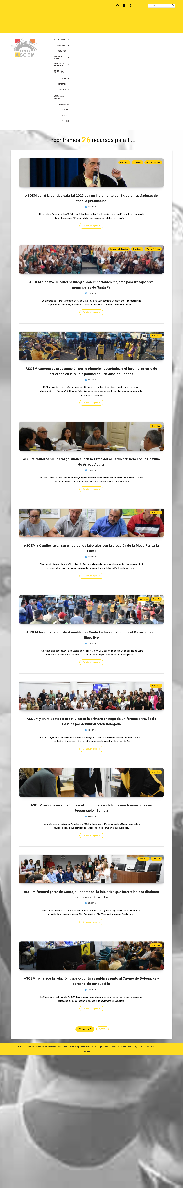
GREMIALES (81, 17)
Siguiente (102, 1163)
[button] (63, 17)
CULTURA (62, 23)
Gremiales (124, 67)
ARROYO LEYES (20, 5)
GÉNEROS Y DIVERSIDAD (166, 17)
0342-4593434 (144, 1180)
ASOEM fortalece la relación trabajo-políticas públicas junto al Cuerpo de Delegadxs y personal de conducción (91, 1113)
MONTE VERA (37, 5)
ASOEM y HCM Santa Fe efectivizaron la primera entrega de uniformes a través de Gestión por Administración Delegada (91, 787)
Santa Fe (156, 621)
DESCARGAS (136, 23)
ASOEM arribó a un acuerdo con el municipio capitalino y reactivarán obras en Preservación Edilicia (91, 895)
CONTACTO (160, 23)
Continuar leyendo (91, 153)
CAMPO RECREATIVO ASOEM (114, 23)
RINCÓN (62, 5)
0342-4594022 (129, 1180)
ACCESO (172, 23)
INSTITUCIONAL (63, 17)
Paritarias (137, 67)
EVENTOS (92, 23)
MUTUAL (148, 23)
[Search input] (160, 5)
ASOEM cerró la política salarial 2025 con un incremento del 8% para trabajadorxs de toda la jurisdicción (91, 124)
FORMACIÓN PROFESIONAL (140, 17)
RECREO (50, 5)
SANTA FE (74, 5)
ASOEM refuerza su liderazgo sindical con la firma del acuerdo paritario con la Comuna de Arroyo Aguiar (91, 460)
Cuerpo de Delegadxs (119, 176)
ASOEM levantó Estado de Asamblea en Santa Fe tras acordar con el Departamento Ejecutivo (91, 678)
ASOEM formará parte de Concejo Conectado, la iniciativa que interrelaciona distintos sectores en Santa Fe (91, 1004)
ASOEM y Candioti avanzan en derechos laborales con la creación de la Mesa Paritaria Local (91, 569)
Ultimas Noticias (153, 67)
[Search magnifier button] (173, 5)
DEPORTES (76, 23)
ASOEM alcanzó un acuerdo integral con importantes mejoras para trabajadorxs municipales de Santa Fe (91, 233)
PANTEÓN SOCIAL (115, 17)
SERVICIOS (96, 17)
